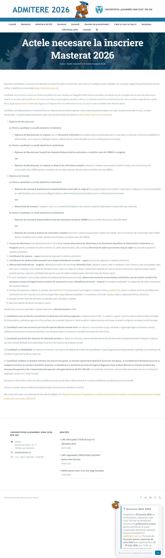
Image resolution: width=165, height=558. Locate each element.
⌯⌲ (158, 553)
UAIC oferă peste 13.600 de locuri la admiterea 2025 (77, 441)
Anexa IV (34, 99)
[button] (97, 29)
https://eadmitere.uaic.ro (46, 88)
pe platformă (114, 290)
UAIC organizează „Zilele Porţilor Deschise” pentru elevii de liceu (80, 457)
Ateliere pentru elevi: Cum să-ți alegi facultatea (82, 470)
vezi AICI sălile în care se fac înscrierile (93, 114)
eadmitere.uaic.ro (132, 536)
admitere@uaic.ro (23, 452)
